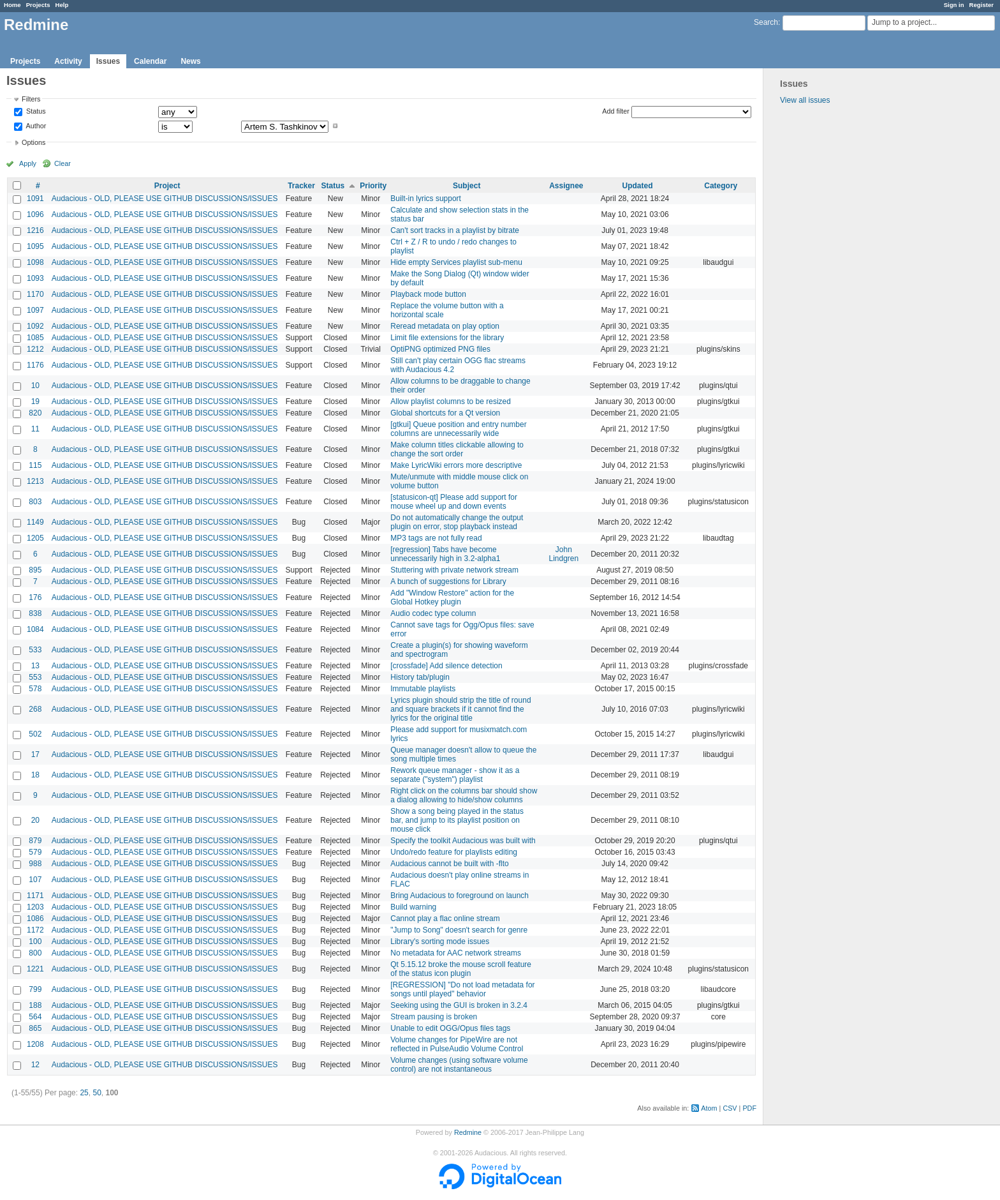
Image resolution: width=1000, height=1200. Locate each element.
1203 (35, 907)
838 (35, 613)
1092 (35, 326)
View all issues (805, 100)
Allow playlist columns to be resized (450, 401)
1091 (35, 198)
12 (35, 1064)
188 (35, 1005)
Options (33, 142)
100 (35, 941)
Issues (108, 61)
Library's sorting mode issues (439, 941)
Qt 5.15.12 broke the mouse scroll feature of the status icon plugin (460, 969)
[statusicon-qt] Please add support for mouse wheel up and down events (453, 502)
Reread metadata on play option (444, 326)
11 (35, 428)
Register (981, 4)
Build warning (413, 907)
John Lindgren (563, 554)
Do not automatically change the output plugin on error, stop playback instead (456, 522)
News (190, 61)
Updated (637, 185)
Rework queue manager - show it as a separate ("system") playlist (454, 775)
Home (12, 4)
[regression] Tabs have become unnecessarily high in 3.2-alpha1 (445, 554)
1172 (35, 930)
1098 (35, 262)
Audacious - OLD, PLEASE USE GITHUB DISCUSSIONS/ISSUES (165, 198)
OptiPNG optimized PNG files (440, 349)
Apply (27, 163)
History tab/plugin (420, 677)
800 (35, 953)
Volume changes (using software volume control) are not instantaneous (458, 1065)
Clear (62, 163)
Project (167, 185)
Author (35, 126)
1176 (35, 365)
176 (35, 597)
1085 (35, 337)
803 (35, 501)
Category (720, 185)
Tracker (301, 185)
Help (62, 4)
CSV (730, 1108)
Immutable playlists (422, 688)
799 (35, 989)
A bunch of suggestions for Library (448, 581)
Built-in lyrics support (425, 198)
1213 (35, 481)
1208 (35, 1044)
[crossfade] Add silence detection (446, 665)
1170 (35, 294)
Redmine (468, 1132)
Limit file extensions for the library (447, 337)
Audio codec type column (433, 613)
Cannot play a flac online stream (444, 918)
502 (35, 734)
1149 (35, 522)
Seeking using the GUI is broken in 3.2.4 (458, 1005)
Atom (709, 1108)
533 (35, 649)
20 (35, 820)
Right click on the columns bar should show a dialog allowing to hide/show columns (463, 795)
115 (35, 465)
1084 (35, 629)
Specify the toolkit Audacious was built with (462, 840)
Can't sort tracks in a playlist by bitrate (454, 230)
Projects (38, 4)
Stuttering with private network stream (454, 570)
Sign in (954, 4)
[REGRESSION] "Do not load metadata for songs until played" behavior (462, 989)
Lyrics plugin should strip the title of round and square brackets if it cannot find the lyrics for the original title (460, 709)
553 (35, 677)
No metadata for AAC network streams (455, 953)
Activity (68, 61)
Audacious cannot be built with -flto (449, 863)
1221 (35, 968)
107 (35, 879)
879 (35, 840)
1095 (35, 246)
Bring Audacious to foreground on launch (459, 895)
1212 (35, 349)
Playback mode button (428, 294)
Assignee (566, 185)
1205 (35, 538)
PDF (749, 1108)
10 (35, 385)
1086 (35, 918)
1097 (35, 310)
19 (35, 401)
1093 (35, 278)
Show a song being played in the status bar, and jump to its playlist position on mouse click (457, 820)
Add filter (615, 111)
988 (35, 863)
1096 (35, 214)
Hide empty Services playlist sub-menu (456, 262)
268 (35, 709)
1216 (35, 230)
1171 (35, 895)
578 (35, 688)
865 (35, 1028)
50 (96, 1092)
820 (35, 413)
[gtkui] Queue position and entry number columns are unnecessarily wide (458, 429)
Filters (31, 99)
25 (84, 1092)
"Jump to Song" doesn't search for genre (458, 930)
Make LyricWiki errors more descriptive (456, 465)
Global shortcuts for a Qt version (445, 413)
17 (35, 754)
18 (35, 774)
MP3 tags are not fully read (436, 538)
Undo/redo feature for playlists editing (453, 852)
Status (35, 112)
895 (35, 570)
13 (35, 665)
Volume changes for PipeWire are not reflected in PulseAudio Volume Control (456, 1044)
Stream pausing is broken (433, 1016)
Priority (373, 185)
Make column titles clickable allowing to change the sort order (457, 449)
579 (35, 852)
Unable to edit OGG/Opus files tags (450, 1028)
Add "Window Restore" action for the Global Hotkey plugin (452, 597)
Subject (466, 185)
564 (35, 1016)
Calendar (150, 61)
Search (766, 22)
